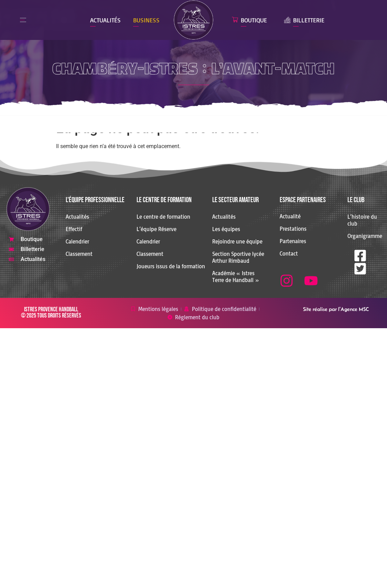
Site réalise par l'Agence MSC (336, 309)
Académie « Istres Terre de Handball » (235, 276)
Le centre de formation (163, 216)
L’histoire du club (362, 220)
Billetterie (308, 20)
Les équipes (226, 229)
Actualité (290, 216)
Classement (79, 253)
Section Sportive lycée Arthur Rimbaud (238, 257)
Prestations (293, 228)
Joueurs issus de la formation (171, 266)
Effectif (74, 229)
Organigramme (362, 235)
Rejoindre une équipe (237, 241)
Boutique (254, 20)
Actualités (105, 20)
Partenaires (293, 241)
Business (146, 20)
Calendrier (77, 241)
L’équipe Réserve (156, 229)
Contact (289, 253)
